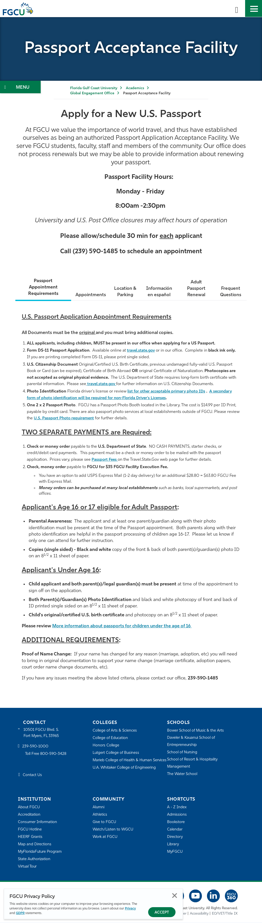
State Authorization (34, 859)
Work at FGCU (105, 837)
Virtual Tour (27, 867)
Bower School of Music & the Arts (196, 731)
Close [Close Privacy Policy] (174, 895)
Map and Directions (35, 845)
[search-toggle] (236, 8)
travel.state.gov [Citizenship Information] (102, 384)
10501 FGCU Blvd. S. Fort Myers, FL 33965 (42, 733)
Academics (135, 88)
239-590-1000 (35, 747)
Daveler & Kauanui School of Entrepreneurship (191, 741)
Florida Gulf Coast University (93, 88)
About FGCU (29, 808)
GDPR (20, 913)
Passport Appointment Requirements (42, 287)
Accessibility (199, 914)
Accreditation (29, 815)
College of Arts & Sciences (115, 731)
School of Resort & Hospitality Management (192, 763)
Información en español (158, 292)
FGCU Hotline (30, 830)
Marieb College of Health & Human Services (123, 763)
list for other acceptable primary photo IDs (168, 392)
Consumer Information (38, 822)
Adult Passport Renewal (196, 289)
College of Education (110, 738)
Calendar (174, 830)
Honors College (106, 746)
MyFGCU (175, 852)
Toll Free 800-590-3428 (46, 754)
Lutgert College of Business (116, 753)
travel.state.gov (142, 351)
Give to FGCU (104, 822)
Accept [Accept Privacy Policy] (162, 913)
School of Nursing (182, 753)
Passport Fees (105, 460)
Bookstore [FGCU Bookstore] (176, 822)
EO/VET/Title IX (225, 914)
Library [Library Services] (173, 845)
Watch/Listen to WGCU (113, 830)
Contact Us (32, 776)
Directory (175, 837)
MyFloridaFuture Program (40, 852)
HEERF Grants (30, 837)
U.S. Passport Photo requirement (65, 419)
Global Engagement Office (92, 93)
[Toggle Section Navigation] (20, 87)
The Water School (182, 774)
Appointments (89, 295)
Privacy (130, 908)
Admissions (177, 815)
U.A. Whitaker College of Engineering (125, 775)
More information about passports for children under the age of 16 (125, 626)
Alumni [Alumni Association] (99, 808)
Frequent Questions (231, 292)
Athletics (100, 815)
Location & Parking (124, 292)
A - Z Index (177, 808)
